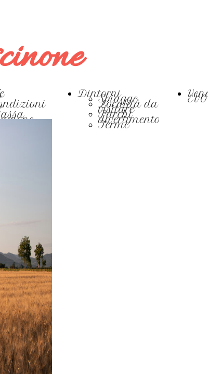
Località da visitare (129, 106)
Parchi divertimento (130, 117)
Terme (114, 125)
